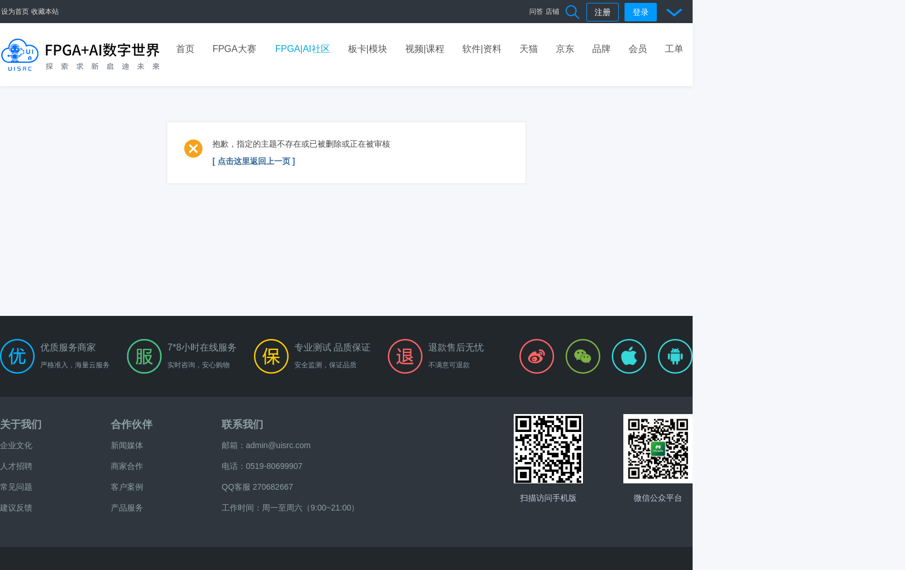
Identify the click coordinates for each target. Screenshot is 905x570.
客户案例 (127, 486)
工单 (674, 49)
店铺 (552, 12)
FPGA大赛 (234, 49)
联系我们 (242, 424)
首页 (185, 49)
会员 (638, 49)
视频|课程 (424, 49)
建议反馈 (16, 507)
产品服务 (127, 507)
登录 (641, 12)
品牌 (601, 49)
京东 (565, 49)
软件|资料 (482, 49)
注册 (602, 12)
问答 (536, 12)
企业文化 (16, 445)
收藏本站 (45, 12)
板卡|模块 (367, 49)
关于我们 (21, 424)
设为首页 (15, 12)
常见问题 (16, 486)
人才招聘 (16, 466)
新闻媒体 (127, 445)
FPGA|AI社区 (302, 49)
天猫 (528, 49)
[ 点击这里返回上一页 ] (253, 161)
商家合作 (127, 466)
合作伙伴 (131, 424)
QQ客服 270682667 (257, 486)
